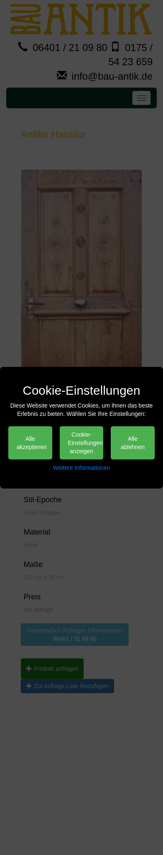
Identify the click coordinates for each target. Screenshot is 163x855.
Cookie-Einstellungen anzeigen (85, 442)
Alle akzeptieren (31, 442)
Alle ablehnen (133, 442)
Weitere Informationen (81, 467)
